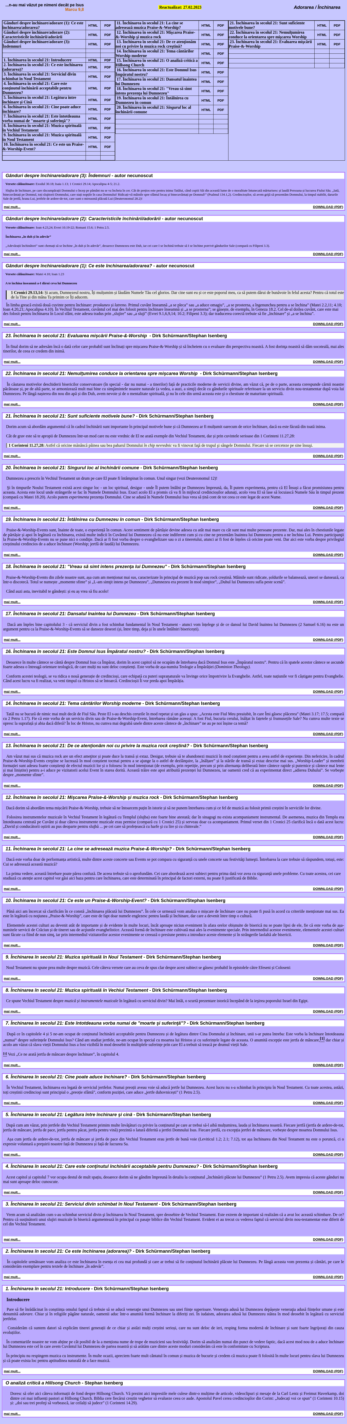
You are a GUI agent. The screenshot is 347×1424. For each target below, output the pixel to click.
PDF (107, 25)
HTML (93, 25)
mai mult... (12, 207)
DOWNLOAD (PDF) (328, 207)
